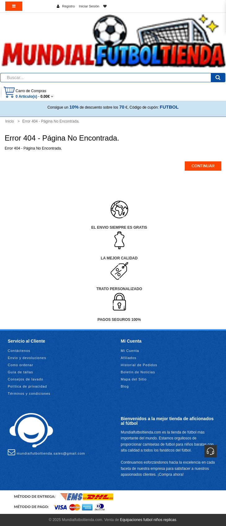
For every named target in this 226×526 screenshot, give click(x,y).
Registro (68, 6)
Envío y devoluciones (27, 358)
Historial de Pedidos (139, 365)
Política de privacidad (27, 386)
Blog (125, 386)
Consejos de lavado (25, 379)
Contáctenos (19, 351)
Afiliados (129, 358)
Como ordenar (20, 365)
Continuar (203, 166)
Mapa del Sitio (134, 379)
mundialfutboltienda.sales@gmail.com (46, 452)
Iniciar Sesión (89, 6)
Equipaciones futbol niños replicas (148, 520)
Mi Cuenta (130, 351)
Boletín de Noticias (138, 372)
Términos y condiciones (29, 393)
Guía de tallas (20, 372)
